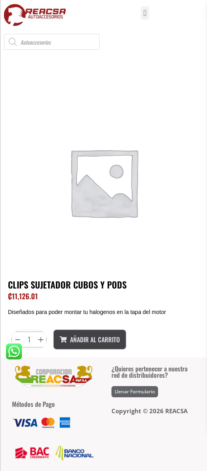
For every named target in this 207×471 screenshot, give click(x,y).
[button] (144, 13)
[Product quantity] (29, 339)
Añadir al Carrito (90, 339)
